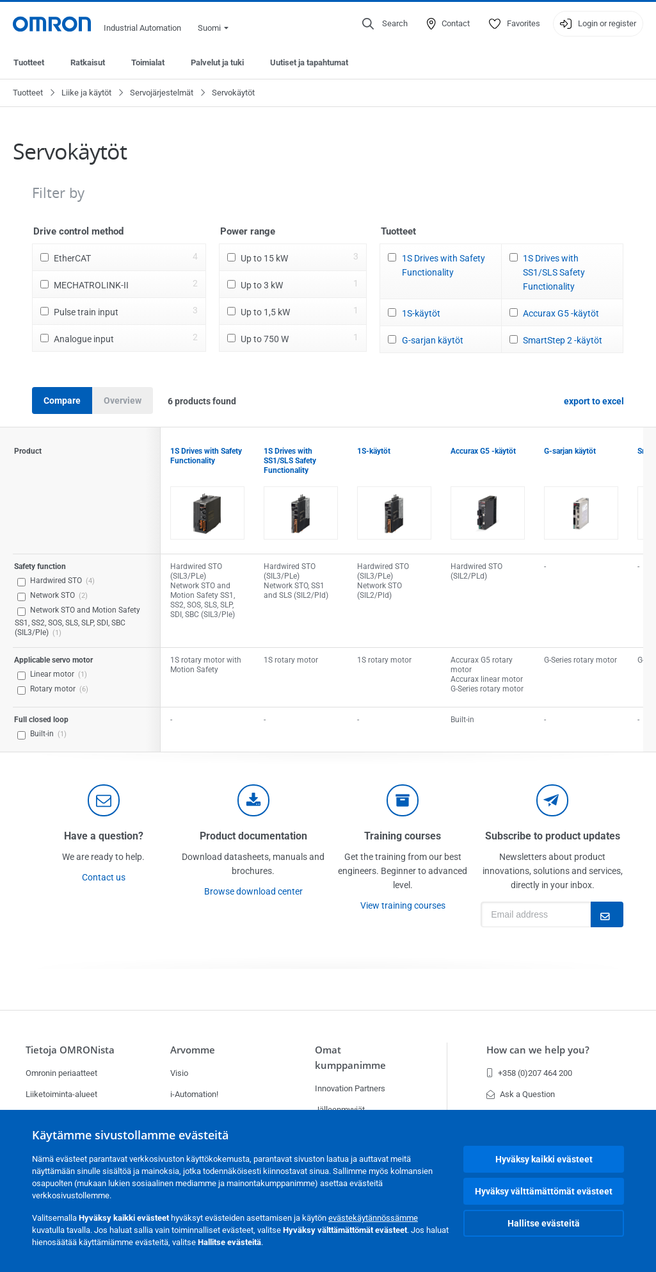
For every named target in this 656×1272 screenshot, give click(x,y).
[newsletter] (552, 800)
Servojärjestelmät (161, 92)
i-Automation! (194, 1094)
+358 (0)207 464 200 (529, 1073)
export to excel (594, 401)
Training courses (402, 836)
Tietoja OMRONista (70, 1050)
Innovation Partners (350, 1088)
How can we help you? (537, 1050)
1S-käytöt (421, 313)
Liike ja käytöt (86, 92)
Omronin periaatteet (61, 1073)
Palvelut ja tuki (217, 62)
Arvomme (192, 1050)
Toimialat (147, 62)
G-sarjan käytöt (432, 340)
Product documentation (253, 836)
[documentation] (253, 800)
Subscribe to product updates (552, 836)
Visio (179, 1073)
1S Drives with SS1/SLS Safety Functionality (554, 272)
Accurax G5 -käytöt (561, 313)
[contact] (104, 800)
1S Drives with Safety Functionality (443, 265)
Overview (122, 400)
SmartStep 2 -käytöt (562, 340)
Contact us (103, 877)
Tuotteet (28, 62)
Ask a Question (520, 1094)
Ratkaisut (87, 62)
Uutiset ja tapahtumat (309, 62)
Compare (62, 400)
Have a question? (103, 836)
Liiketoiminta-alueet (61, 1094)
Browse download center (253, 891)
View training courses (402, 905)
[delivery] (403, 800)
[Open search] (385, 24)
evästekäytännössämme (373, 1218)
